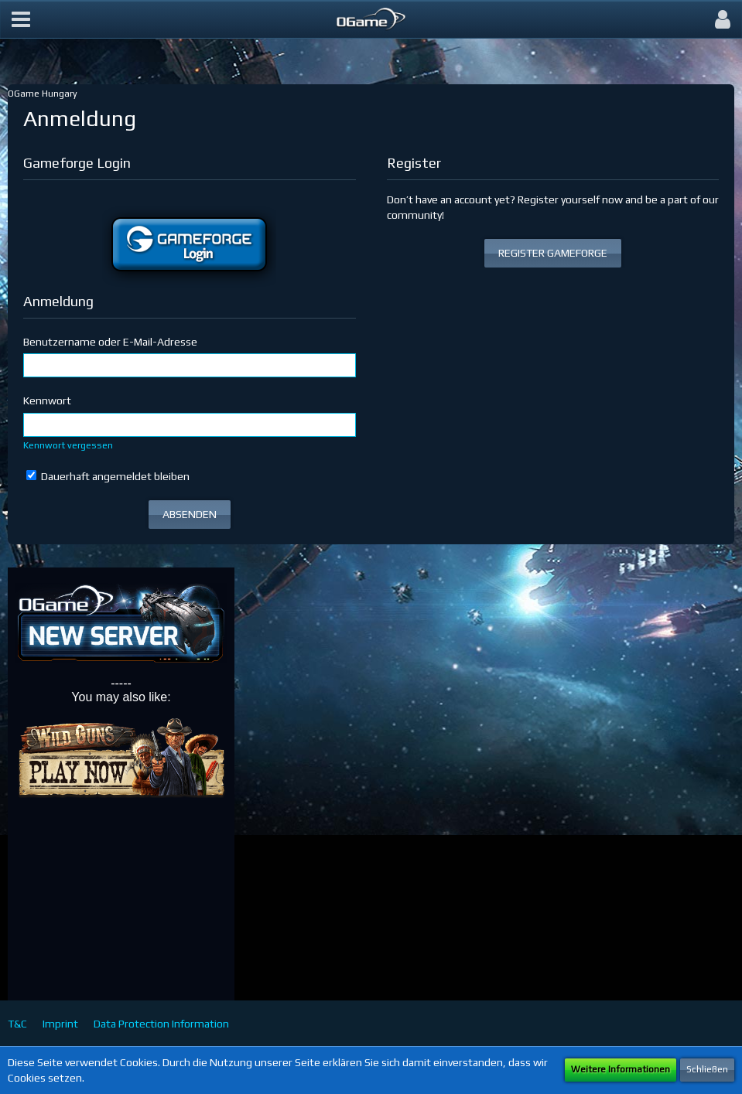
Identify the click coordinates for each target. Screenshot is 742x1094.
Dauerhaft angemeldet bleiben (108, 476)
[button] (21, 19)
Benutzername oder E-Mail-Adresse (110, 342)
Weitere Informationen (620, 1069)
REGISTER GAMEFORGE (552, 253)
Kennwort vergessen (68, 445)
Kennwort (47, 400)
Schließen (707, 1069)
